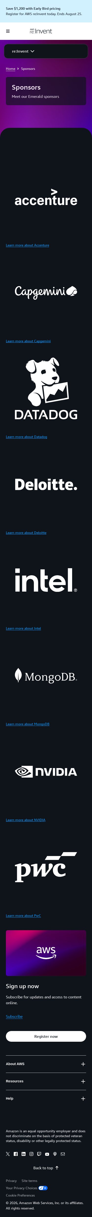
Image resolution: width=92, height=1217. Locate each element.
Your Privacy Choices (27, 1188)
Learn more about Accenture (27, 245)
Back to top (46, 1167)
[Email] (63, 1154)
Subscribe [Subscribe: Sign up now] (14, 1016)
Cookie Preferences (20, 1195)
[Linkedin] (24, 1154)
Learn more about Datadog (26, 437)
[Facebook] (16, 1154)
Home (10, 68)
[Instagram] (31, 1154)
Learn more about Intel (23, 628)
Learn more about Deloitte (26, 532)
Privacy (11, 1181)
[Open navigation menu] (8, 31)
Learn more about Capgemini (28, 341)
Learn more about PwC (23, 915)
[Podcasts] (55, 1154)
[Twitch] (39, 1154)
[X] (8, 1154)
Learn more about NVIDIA (25, 820)
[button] (23, 51)
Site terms (29, 1181)
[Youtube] (47, 1154)
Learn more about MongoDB (28, 724)
